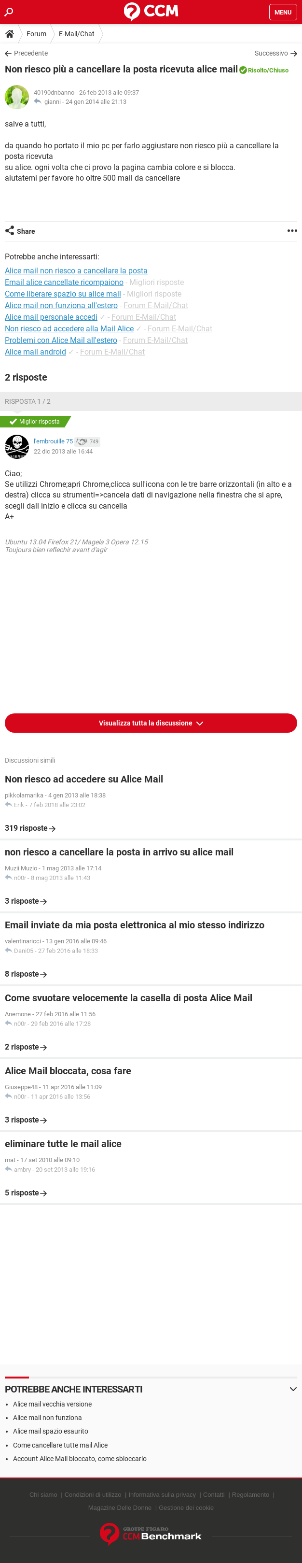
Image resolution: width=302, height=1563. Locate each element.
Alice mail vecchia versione (52, 1404)
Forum (36, 34)
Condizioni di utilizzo (93, 1494)
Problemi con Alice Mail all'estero (61, 340)
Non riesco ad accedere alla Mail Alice (69, 328)
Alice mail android (35, 351)
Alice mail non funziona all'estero (61, 305)
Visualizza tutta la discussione (146, 723)
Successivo (271, 53)
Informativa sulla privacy (161, 1494)
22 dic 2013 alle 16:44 (63, 451)
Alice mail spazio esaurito (50, 1431)
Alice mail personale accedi (51, 317)
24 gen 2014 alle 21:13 (96, 101)
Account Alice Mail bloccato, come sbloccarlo (80, 1459)
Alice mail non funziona (47, 1417)
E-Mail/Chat (77, 34)
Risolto (257, 70)
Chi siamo (43, 1494)
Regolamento (250, 1494)
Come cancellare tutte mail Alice (60, 1445)
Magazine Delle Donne (120, 1507)
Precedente (31, 53)
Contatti (214, 1494)
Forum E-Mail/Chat (156, 305)
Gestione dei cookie (186, 1507)
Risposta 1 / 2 (28, 401)
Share (26, 231)
